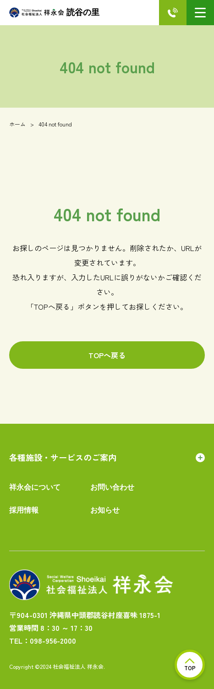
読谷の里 (54, 12)
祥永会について (34, 487)
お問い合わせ (112, 487)
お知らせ (105, 510)
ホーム (17, 124)
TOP (190, 665)
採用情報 (23, 510)
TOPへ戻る (107, 355)
